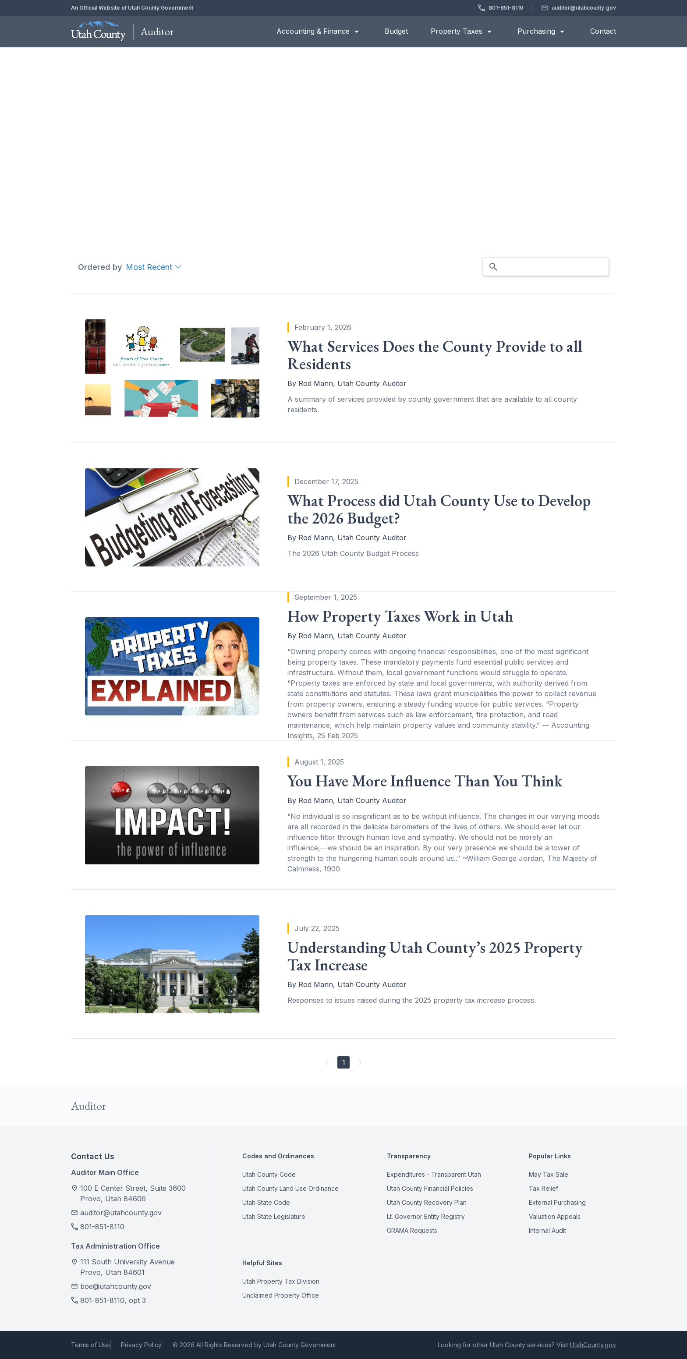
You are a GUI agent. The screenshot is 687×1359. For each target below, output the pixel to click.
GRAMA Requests (412, 1230)
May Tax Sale (548, 1174)
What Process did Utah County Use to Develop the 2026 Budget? (439, 509)
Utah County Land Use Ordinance (290, 1188)
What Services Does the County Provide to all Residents (434, 355)
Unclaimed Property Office (280, 1295)
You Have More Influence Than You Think (425, 781)
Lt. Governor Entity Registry (426, 1216)
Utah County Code (269, 1174)
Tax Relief (543, 1188)
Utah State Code (266, 1202)
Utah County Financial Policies (430, 1188)
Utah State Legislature (273, 1216)
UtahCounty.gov (593, 1344)
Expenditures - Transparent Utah (434, 1174)
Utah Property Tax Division (280, 1281)
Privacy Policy (141, 1344)
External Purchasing (557, 1202)
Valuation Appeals (555, 1216)
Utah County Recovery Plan (427, 1202)
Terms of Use (90, 1344)
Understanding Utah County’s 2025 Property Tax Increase (435, 956)
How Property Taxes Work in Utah (400, 616)
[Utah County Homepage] (98, 31)
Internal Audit (547, 1230)
